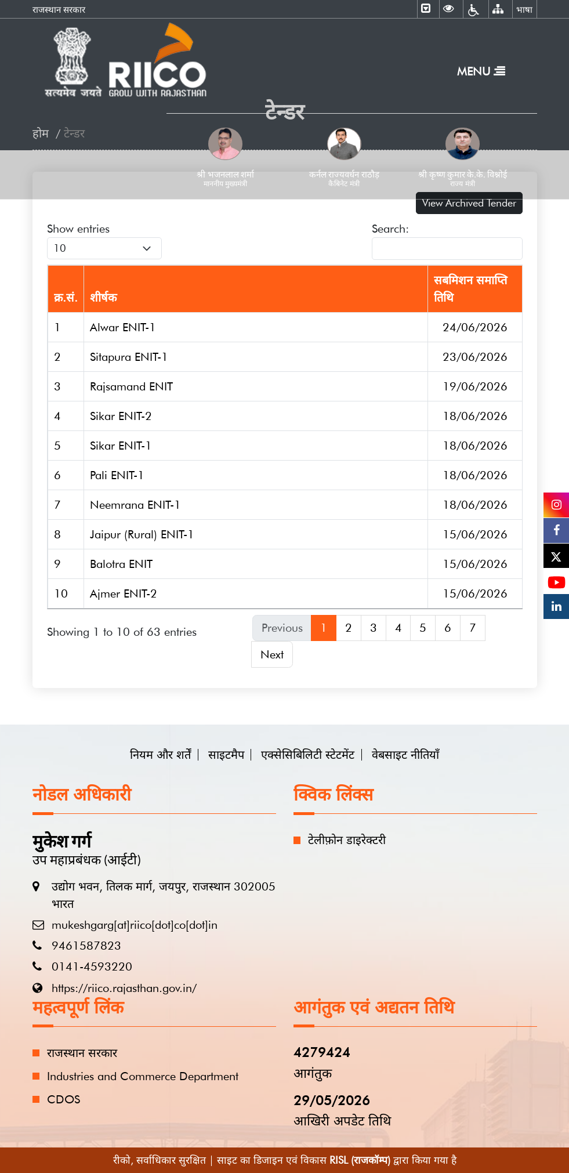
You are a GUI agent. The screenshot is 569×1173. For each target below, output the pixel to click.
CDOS (63, 1099)
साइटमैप (226, 755)
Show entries (104, 240)
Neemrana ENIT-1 (135, 505)
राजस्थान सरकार (58, 10)
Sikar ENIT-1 (121, 445)
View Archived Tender (469, 203)
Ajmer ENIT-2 (123, 593)
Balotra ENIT (121, 564)
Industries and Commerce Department (142, 1076)
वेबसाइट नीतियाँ (405, 755)
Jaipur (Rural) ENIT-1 (142, 534)
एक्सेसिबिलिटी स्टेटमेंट (307, 755)
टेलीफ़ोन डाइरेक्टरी (347, 840)
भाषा (524, 10)
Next (272, 654)
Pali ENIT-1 (117, 475)
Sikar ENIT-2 (121, 416)
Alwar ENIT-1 (123, 327)
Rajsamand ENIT (131, 386)
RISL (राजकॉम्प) (359, 1160)
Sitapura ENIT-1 (129, 357)
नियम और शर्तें (160, 755)
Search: (447, 241)
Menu (481, 71)
